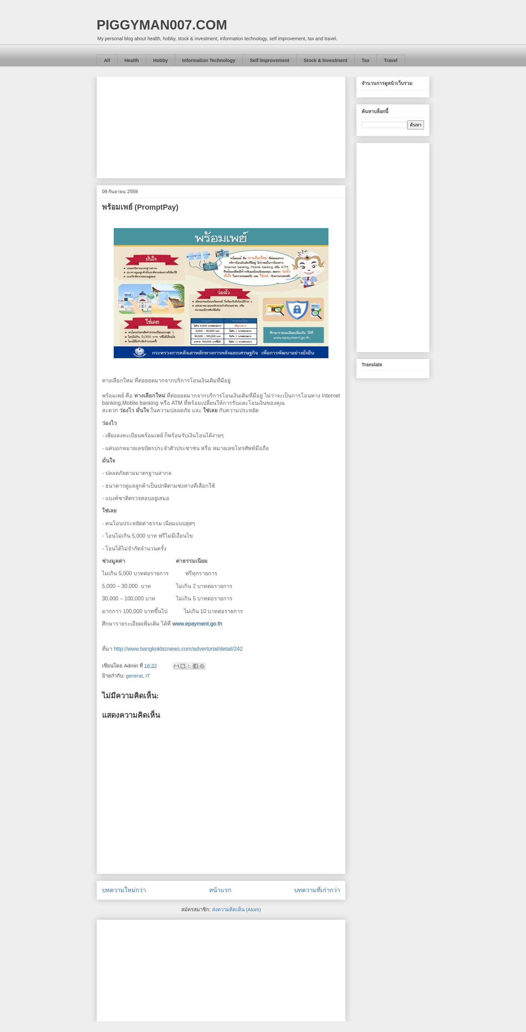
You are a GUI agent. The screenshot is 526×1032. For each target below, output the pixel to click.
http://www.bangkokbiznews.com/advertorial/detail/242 (178, 649)
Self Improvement (269, 60)
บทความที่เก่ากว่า (317, 890)
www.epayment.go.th (197, 624)
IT (148, 675)
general (134, 675)
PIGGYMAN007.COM (162, 24)
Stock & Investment (325, 60)
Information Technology (208, 60)
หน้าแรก (220, 890)
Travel (390, 60)
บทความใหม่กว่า (124, 890)
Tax (365, 60)
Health (131, 60)
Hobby (160, 60)
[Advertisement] (221, 126)
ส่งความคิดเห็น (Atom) (236, 909)
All (107, 60)
